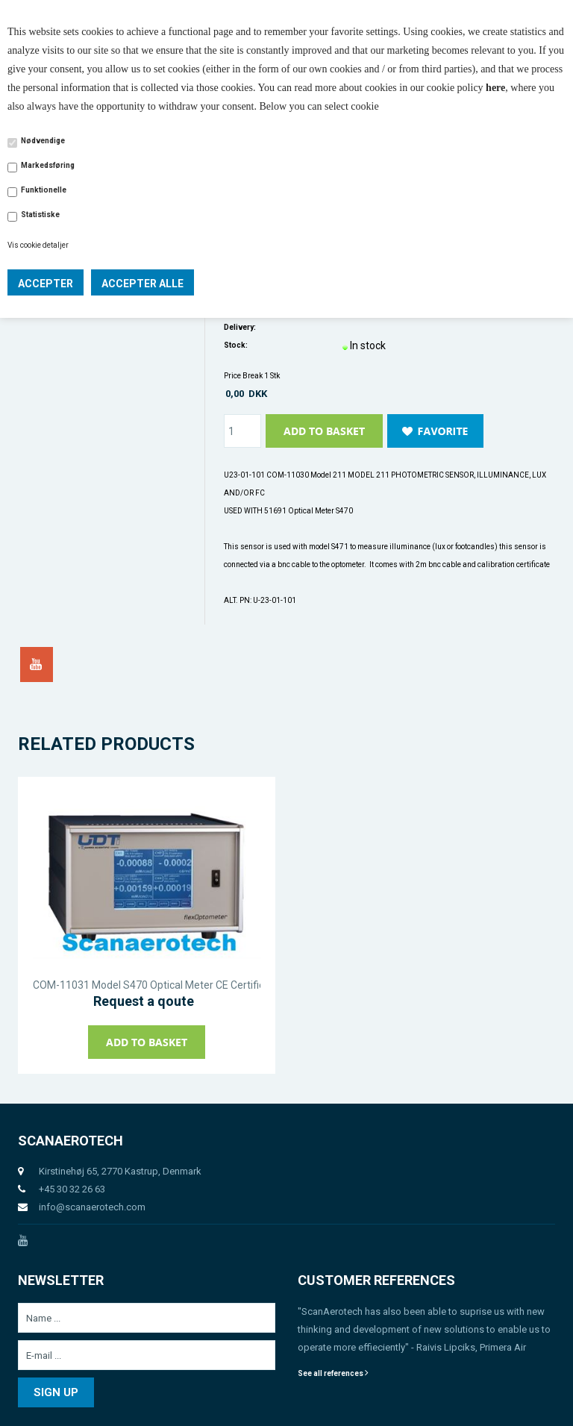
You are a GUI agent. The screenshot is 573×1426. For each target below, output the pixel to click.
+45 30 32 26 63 (72, 1189)
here (495, 87)
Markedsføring (48, 165)
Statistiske (40, 214)
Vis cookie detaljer (38, 245)
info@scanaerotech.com (92, 1207)
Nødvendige (43, 141)
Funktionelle (43, 190)
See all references (333, 1373)
